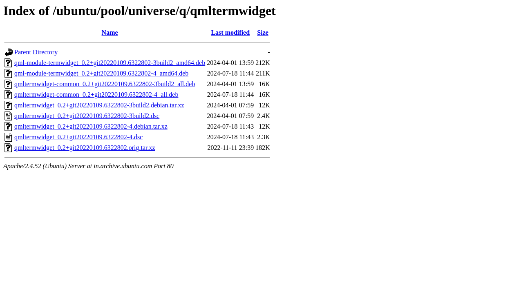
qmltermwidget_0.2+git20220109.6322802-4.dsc (78, 137)
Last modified (230, 32)
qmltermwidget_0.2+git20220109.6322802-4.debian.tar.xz (91, 126)
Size (262, 32)
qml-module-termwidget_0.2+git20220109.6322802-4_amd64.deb (101, 73)
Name (110, 32)
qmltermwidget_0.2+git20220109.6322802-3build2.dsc (86, 115)
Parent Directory (36, 52)
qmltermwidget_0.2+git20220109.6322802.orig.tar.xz (84, 147)
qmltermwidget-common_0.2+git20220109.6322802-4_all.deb (96, 94)
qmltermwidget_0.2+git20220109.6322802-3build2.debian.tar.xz (99, 105)
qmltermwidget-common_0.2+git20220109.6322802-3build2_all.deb (104, 83)
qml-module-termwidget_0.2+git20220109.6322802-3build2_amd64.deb (109, 62)
